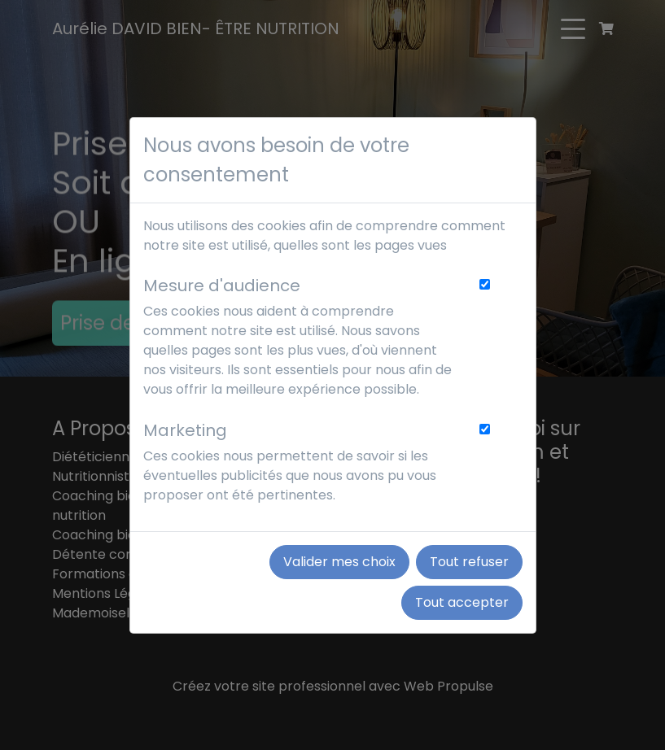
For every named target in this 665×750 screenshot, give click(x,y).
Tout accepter (462, 602)
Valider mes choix (339, 561)
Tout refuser (469, 561)
